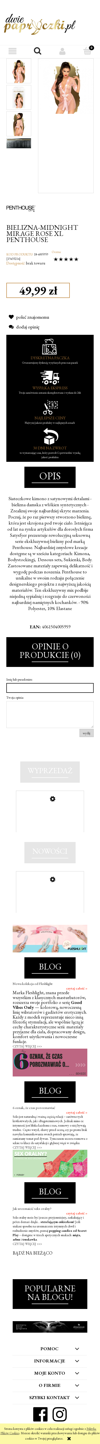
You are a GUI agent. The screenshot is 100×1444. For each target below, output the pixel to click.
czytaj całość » (76, 988)
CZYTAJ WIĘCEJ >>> (27, 1046)
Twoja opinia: (15, 697)
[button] (12, 51)
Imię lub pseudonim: (19, 679)
